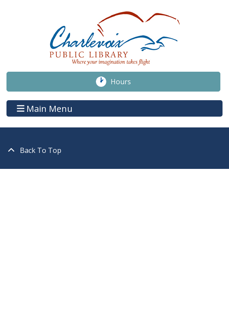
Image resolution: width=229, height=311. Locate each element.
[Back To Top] (114, 150)
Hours (125, 81)
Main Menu (45, 108)
